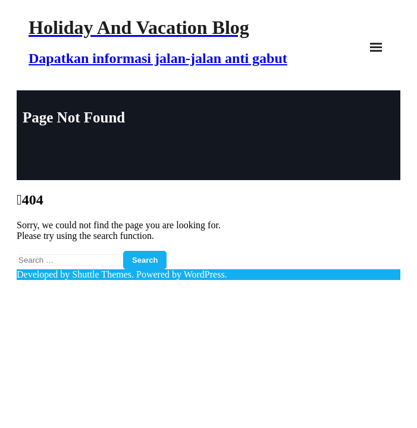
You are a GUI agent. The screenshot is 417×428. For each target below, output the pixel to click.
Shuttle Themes (101, 274)
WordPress (204, 274)
